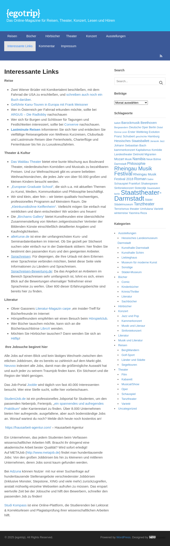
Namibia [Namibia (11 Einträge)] (139, 159)
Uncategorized (127, 408)
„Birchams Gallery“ (30, 216)
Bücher (31, 36)
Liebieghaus (129, 257)
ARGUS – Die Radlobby (28, 114)
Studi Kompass (15, 505)
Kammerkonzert (132, 321)
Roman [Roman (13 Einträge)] (140, 179)
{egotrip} (23, 13)
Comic (126, 282)
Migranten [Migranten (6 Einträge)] (150, 154)
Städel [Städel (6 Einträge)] (149, 199)
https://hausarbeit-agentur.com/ (28, 427)
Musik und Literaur (133, 325)
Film (124, 374)
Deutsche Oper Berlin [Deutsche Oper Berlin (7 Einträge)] (142, 127)
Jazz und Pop (130, 316)
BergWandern (130, 350)
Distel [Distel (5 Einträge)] (160, 127)
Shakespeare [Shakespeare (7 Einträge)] (149, 183)
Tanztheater (129, 398)
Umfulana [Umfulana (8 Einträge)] (146, 208)
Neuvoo (10, 365)
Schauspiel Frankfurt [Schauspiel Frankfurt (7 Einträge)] (127, 183)
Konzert (91, 36)
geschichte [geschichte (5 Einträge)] (141, 136)
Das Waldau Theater (26, 161)
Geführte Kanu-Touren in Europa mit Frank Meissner (49, 104)
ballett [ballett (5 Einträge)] (117, 123)
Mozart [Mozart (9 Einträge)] (119, 159)
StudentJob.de (15, 398)
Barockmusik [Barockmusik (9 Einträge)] (130, 122)
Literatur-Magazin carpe (54, 308)
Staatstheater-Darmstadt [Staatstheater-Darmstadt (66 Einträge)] (138, 195)
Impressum (68, 46)
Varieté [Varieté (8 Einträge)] (158, 208)
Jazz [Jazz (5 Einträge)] (162, 141)
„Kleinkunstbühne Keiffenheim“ (33, 206)
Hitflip (15, 338)
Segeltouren (129, 364)
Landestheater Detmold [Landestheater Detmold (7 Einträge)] (129, 154)
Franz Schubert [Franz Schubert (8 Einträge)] (124, 136)
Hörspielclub (98, 318)
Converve (71, 124)
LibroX (45, 328)
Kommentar (47, 46)
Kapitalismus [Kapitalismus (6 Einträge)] (143, 150)
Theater (71, 36)
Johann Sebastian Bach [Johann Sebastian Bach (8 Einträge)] (130, 145)
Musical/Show (130, 384)
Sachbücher (129, 301)
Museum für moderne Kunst (139, 262)
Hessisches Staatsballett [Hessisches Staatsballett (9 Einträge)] (131, 141)
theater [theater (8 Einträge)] (134, 208)
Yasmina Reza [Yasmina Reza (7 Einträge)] (138, 213)
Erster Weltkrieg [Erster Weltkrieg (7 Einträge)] (138, 132)
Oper (125, 389)
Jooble (32, 385)
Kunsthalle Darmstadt (135, 247)
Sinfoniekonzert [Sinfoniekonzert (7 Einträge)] (124, 188)
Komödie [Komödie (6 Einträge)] (157, 150)
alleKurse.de (20, 236)
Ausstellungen (116, 36)
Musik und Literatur (130, 340)
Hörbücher (52, 36)
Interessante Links (20, 46)
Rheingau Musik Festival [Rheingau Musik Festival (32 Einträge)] (133, 171)
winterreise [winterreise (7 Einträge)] (121, 213)
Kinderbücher (130, 286)
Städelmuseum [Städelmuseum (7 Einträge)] (123, 204)
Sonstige (127, 267)
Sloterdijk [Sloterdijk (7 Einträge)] (140, 188)
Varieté (126, 403)
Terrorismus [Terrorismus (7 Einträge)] (121, 208)
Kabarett (127, 379)
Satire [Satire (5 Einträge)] (150, 179)
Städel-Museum (132, 272)
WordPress (123, 537)
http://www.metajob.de (43, 452)
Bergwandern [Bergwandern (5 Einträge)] (121, 127)
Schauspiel (129, 394)
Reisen (12, 36)
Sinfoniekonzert (131, 330)
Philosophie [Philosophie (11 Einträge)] (136, 163)
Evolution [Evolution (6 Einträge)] (154, 132)
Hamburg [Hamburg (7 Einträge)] (154, 136)
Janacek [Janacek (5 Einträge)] (154, 141)
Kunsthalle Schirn (133, 252)
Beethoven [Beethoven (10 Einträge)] (149, 122)
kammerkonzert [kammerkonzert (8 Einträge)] (124, 150)
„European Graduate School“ (32, 186)
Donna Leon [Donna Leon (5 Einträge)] (120, 132)
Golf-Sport (128, 355)
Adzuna (15, 471)
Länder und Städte (133, 359)
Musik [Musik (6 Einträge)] (128, 159)
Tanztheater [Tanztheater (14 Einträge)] (144, 204)
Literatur (127, 296)
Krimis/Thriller (130, 291)
